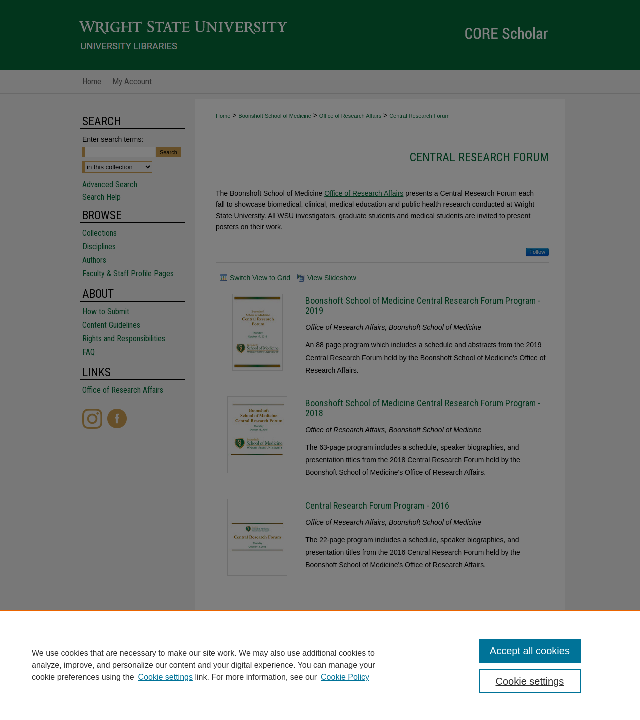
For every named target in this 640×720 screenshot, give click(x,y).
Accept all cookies (530, 651)
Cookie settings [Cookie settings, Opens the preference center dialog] (530, 681)
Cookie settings (165, 677)
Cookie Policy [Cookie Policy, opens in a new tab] (345, 677)
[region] (320, 665)
